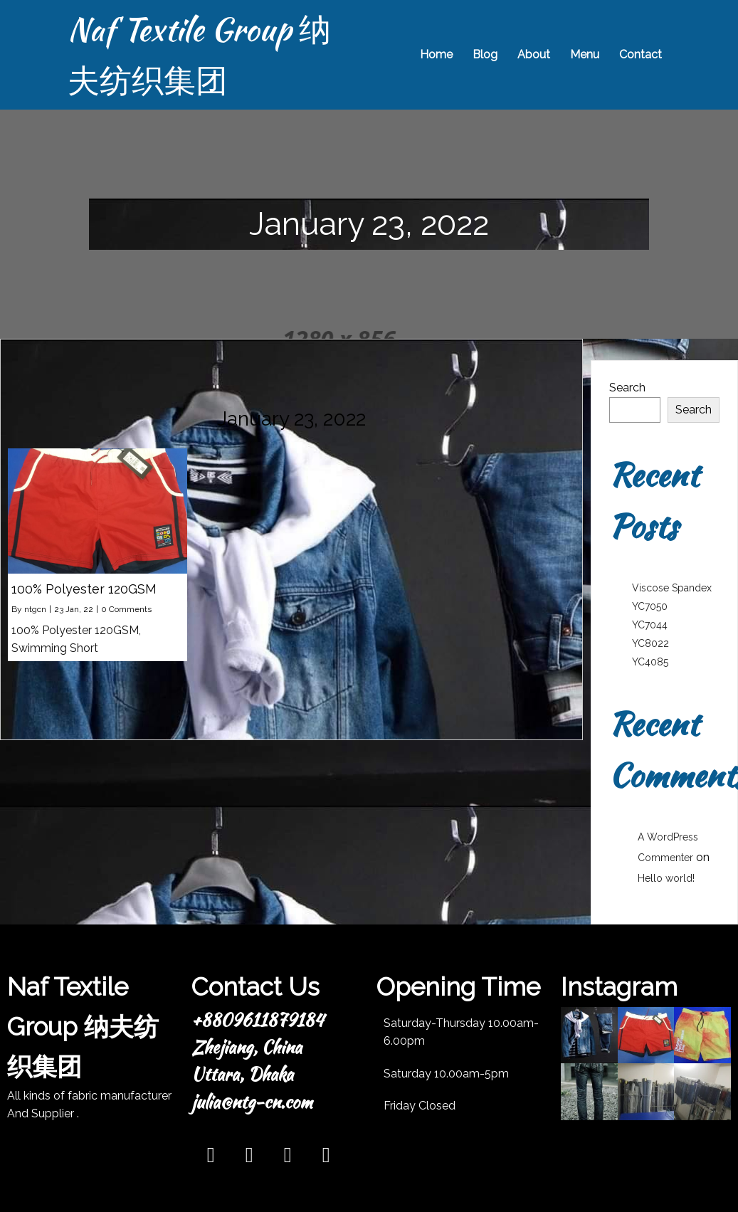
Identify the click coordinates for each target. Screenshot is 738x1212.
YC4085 (650, 662)
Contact (639, 54)
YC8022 (650, 643)
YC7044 (650, 625)
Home (434, 54)
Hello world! (666, 878)
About (532, 54)
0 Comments (126, 609)
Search (627, 387)
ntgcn (35, 609)
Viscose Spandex (672, 588)
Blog (483, 54)
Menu (583, 54)
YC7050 (650, 606)
